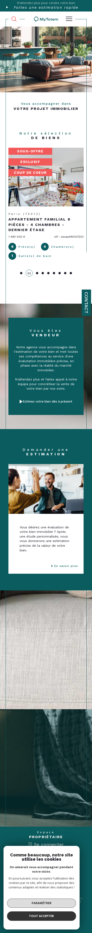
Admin (76, 901)
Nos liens (30, 904)
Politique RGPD (47, 904)
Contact (86, 303)
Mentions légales (60, 901)
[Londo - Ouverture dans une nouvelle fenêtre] (67, 869)
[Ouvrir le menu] (69, 19)
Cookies (62, 904)
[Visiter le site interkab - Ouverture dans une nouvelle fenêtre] (32, 869)
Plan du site (40, 901)
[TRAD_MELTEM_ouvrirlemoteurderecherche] (14, 19)
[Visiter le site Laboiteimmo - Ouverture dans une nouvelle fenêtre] (46, 919)
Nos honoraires (21, 901)
